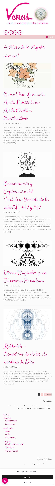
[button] (5, 481)
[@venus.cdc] (10, 32)
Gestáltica (9, 448)
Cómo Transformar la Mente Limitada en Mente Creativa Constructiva (24, 106)
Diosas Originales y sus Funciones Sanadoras (25, 277)
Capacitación (11, 421)
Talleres (6, 431)
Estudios (7, 418)
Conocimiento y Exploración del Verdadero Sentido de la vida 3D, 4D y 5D (25, 195)
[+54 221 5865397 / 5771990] (15, 32)
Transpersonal (11, 451)
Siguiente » (48, 394)
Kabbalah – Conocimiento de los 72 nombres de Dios (25, 354)
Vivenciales (10, 437)
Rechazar (27, 482)
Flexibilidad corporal (14, 444)
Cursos (6, 415)
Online (8, 434)
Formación (10, 424)
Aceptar (27, 477)
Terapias (7, 442)
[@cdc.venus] (6, 32)
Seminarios (8, 428)
